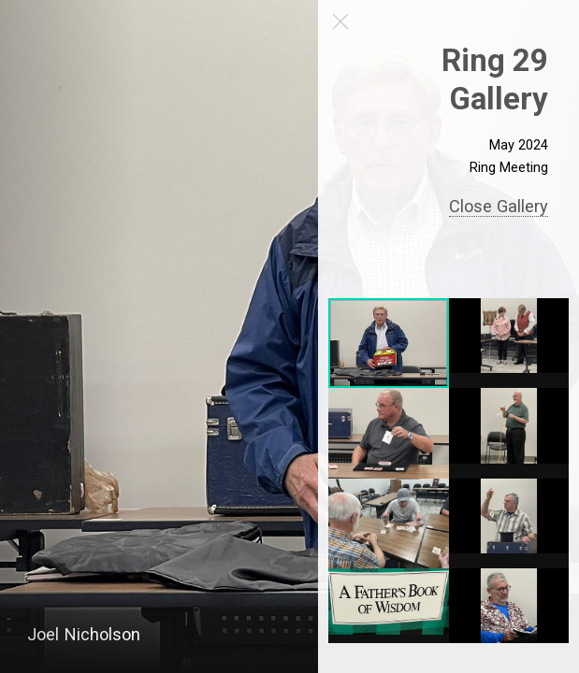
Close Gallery (498, 206)
